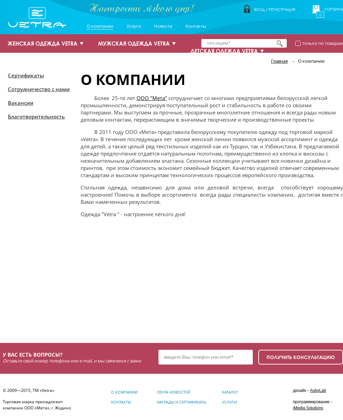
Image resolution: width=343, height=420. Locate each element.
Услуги (134, 26)
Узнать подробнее (42, 310)
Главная (279, 61)
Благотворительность (36, 116)
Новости (163, 26)
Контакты (196, 26)
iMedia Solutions (308, 408)
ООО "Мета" (152, 98)
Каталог (230, 392)
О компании (100, 26)
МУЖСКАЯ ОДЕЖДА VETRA (134, 43)
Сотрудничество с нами (39, 89)
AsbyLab (318, 390)
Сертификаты (26, 75)
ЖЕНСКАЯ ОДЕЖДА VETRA (43, 43)
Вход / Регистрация (274, 9)
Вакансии (20, 102)
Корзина (333, 9)
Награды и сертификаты (181, 402)
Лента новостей (173, 392)
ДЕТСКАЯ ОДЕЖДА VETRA (224, 51)
